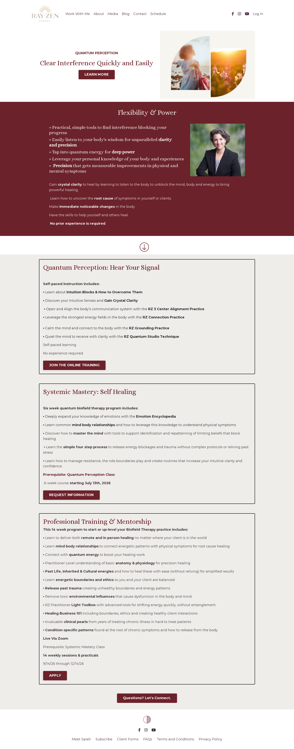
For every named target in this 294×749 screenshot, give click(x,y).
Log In (258, 14)
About (99, 14)
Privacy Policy (210, 740)
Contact (140, 14)
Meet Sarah (81, 740)
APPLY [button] (55, 676)
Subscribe (104, 740)
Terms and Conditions (175, 740)
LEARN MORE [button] (97, 74)
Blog (126, 14)
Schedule (158, 14)
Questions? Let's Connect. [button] (147, 698)
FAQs (147, 740)
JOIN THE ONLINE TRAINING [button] (74, 365)
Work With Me (77, 14)
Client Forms (128, 740)
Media (113, 14)
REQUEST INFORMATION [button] (71, 495)
